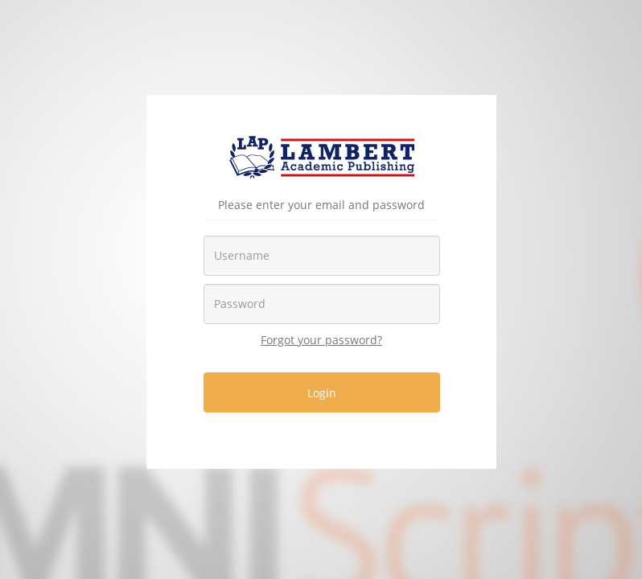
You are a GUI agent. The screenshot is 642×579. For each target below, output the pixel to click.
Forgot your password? (321, 339)
